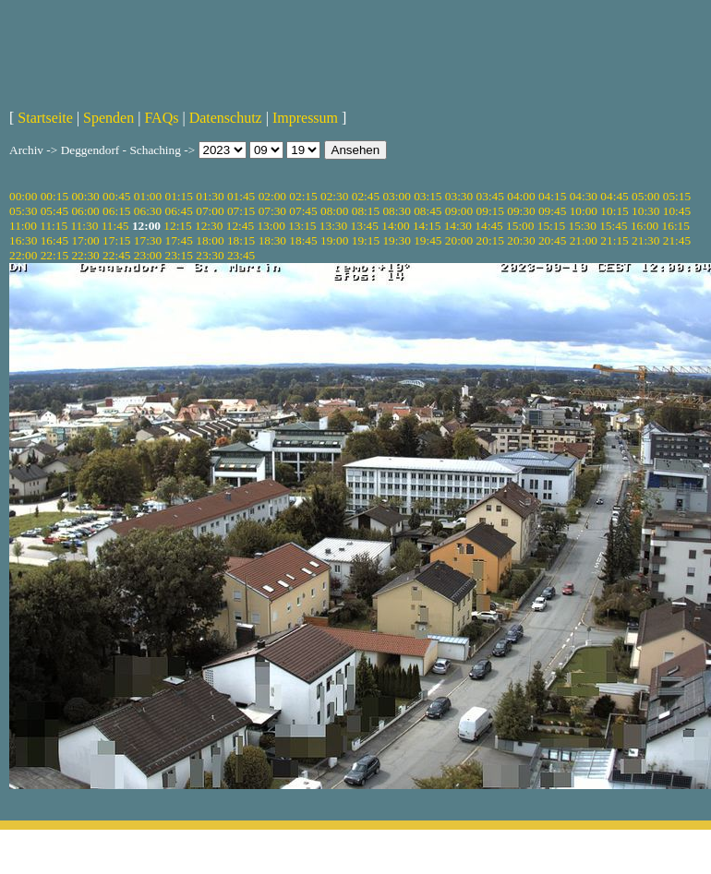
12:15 (177, 226)
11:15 (53, 226)
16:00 (644, 226)
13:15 (302, 226)
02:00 (272, 196)
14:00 (395, 226)
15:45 (613, 226)
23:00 (148, 255)
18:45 (303, 240)
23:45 (241, 255)
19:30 (396, 240)
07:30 (272, 211)
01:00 (148, 196)
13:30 (333, 226)
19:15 (366, 240)
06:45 (179, 211)
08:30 (396, 211)
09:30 (521, 211)
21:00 (583, 240)
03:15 (427, 196)
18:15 (241, 240)
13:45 (365, 226)
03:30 (459, 196)
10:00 (583, 211)
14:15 (426, 226)
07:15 (241, 211)
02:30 (334, 196)
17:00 (85, 240)
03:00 (396, 196)
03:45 (490, 196)
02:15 (303, 196)
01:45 (241, 196)
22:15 (54, 255)
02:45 (366, 196)
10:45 (677, 211)
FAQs (161, 118)
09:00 (459, 211)
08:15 (366, 211)
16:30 (23, 240)
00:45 (116, 196)
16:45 (54, 240)
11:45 (115, 226)
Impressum (305, 118)
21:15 (614, 240)
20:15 (490, 240)
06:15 (116, 211)
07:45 (303, 211)
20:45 (552, 240)
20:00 (459, 240)
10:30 (645, 211)
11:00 (23, 226)
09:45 (552, 211)
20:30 (521, 240)
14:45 (488, 226)
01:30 (209, 196)
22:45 (116, 255)
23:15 (179, 255)
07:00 (209, 211)
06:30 (148, 211)
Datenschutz (225, 118)
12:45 (240, 226)
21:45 (677, 240)
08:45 (427, 211)
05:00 (645, 196)
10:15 (614, 211)
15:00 (520, 226)
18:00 (209, 240)
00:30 (85, 196)
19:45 (427, 240)
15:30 (582, 226)
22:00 (23, 255)
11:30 (84, 226)
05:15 (677, 196)
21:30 (645, 240)
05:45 (54, 211)
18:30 (272, 240)
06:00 (85, 211)
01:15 (179, 196)
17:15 (116, 240)
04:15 (552, 196)
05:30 (23, 211)
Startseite (45, 118)
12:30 (209, 226)
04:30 (583, 196)
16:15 (676, 226)
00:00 (23, 196)
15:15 (551, 226)
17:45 (179, 240)
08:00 (334, 211)
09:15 (490, 211)
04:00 (521, 196)
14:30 (458, 226)
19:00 (334, 240)
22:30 (85, 255)
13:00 (270, 226)
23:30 (209, 255)
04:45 (614, 196)
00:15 (54, 196)
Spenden (108, 118)
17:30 (148, 240)
